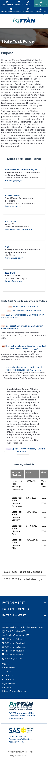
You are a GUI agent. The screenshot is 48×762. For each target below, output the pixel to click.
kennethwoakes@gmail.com (18, 229)
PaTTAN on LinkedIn (12, 654)
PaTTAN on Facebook (13, 643)
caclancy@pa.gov (13, 180)
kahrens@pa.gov (13, 206)
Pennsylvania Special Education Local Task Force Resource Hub (26, 347)
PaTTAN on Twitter (12, 639)
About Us (6, 671)
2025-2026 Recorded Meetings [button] (23, 572)
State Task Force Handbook (26, 306)
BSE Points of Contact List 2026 (26, 310)
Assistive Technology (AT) (16, 635)
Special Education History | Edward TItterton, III (28, 450)
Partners (6, 687)
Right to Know (8, 683)
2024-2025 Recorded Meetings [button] (23, 579)
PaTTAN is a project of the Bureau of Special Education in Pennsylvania (22, 716)
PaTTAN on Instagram (14, 647)
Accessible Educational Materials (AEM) (23, 627)
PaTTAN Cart (8, 668)
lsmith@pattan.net (14, 281)
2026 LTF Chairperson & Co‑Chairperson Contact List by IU (22, 316)
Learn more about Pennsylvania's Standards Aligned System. (21, 739)
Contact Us (7, 675)
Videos (5, 664)
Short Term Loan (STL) (14, 631)
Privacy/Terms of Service (14, 691)
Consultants (8, 679)
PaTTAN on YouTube (13, 651)
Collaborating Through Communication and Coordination (22, 327)
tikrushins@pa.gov (14, 258)
